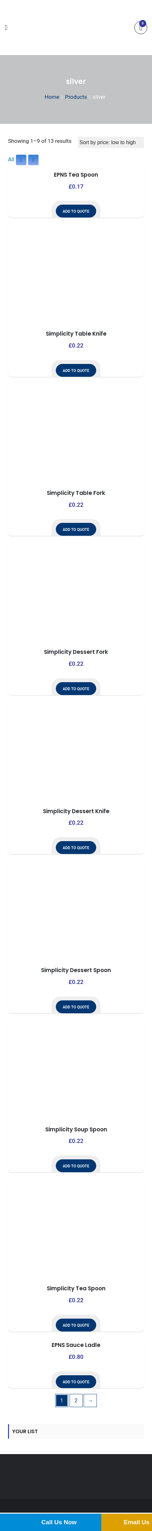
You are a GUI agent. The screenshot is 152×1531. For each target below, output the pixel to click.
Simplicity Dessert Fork (76, 652)
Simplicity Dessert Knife (76, 811)
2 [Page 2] (76, 1400)
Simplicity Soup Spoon (76, 1129)
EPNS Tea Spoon (76, 175)
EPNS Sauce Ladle (76, 1345)
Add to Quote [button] (76, 211)
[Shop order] (111, 142)
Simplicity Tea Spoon (76, 1288)
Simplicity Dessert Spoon (76, 970)
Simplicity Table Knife (76, 334)
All (11, 159)
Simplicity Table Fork (76, 493)
